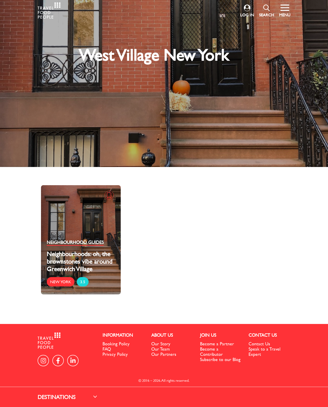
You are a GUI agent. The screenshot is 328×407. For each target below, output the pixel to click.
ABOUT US (162, 335)
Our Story (160, 343)
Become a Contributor (211, 351)
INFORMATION (117, 335)
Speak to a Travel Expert (264, 351)
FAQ (106, 349)
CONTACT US (263, 335)
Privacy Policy (115, 354)
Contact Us (259, 343)
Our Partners (163, 354)
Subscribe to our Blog (220, 359)
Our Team (160, 349)
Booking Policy (116, 343)
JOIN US (208, 335)
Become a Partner (217, 343)
